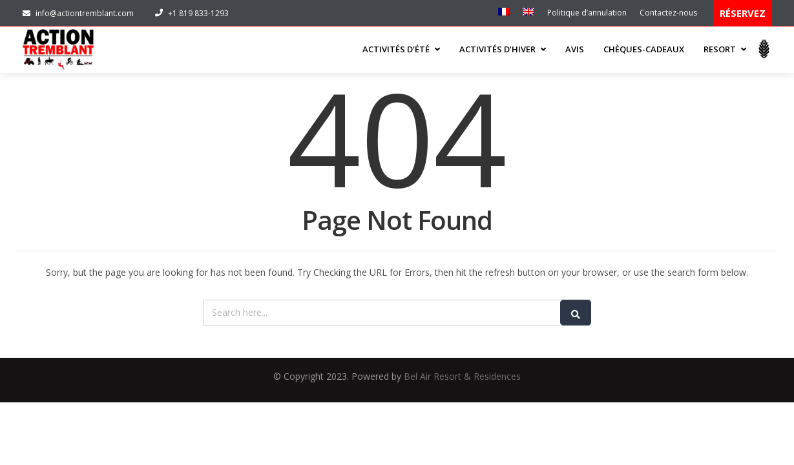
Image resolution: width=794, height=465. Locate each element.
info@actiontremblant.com (78, 13)
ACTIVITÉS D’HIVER (502, 49)
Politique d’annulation (587, 12)
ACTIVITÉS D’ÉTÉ (401, 49)
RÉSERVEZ (743, 12)
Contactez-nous (668, 12)
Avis (574, 49)
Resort (725, 49)
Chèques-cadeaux (643, 49)
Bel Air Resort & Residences (462, 376)
